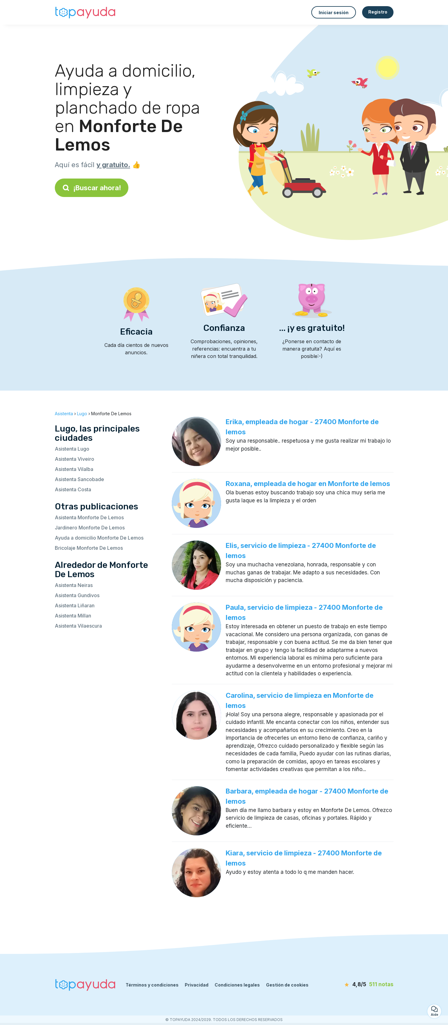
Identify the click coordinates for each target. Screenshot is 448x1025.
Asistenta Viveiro (74, 459)
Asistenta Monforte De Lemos (89, 517)
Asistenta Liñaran (75, 605)
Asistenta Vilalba (74, 469)
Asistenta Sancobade (79, 479)
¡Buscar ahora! (91, 188)
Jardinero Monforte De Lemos (90, 528)
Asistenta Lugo (72, 449)
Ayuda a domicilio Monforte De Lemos (99, 538)
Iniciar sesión (334, 12)
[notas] (358, 985)
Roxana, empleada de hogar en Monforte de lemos (308, 484)
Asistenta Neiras (74, 585)
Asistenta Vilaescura (78, 626)
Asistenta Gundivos (77, 595)
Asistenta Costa (73, 489)
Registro (377, 11)
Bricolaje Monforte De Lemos (89, 548)
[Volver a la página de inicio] (85, 12)
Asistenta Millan (73, 616)
